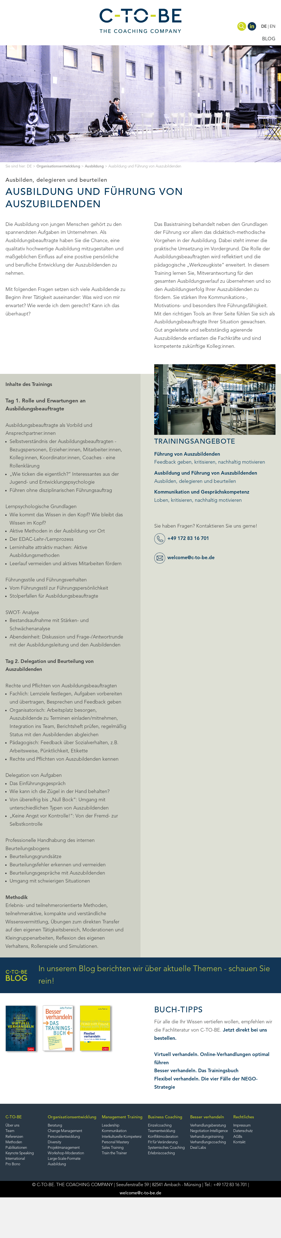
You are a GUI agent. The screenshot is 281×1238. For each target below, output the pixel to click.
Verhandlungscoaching (241, 1143)
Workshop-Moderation (78, 1154)
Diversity (66, 1143)
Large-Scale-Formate (77, 1160)
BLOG (269, 39)
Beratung (67, 1126)
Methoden (14, 1143)
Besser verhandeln (239, 1117)
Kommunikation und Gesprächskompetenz (203, 492)
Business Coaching (185, 1117)
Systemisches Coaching (188, 1148)
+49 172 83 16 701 (189, 538)
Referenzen (15, 1137)
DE (264, 26)
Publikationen (17, 1148)
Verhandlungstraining (240, 1137)
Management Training (134, 1117)
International (16, 1160)
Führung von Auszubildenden (187, 454)
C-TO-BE (14, 1117)
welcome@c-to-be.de (191, 558)
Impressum (14, 1187)
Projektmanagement (76, 1148)
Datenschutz (16, 1193)
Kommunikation (127, 1131)
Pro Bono (13, 1165)
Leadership (123, 1126)
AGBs (10, 1199)
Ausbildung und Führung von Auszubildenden (205, 473)
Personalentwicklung (76, 1137)
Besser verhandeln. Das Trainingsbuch (197, 1070)
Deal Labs (230, 1148)
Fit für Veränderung (184, 1143)
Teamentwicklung (183, 1131)
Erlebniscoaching (182, 1154)
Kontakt (12, 1204)
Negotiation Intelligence (242, 1131)
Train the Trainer (128, 1154)
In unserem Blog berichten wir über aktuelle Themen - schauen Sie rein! (137, 975)
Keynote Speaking (20, 1154)
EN (273, 26)
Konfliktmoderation (184, 1137)
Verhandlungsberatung (241, 1126)
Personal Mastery (128, 1143)
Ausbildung (96, 166)
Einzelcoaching (180, 1126)
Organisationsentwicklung (59, 166)
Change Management (78, 1131)
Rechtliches (15, 1179)
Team (10, 1131)
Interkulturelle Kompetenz (136, 1137)
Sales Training (125, 1148)
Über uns (13, 1126)
